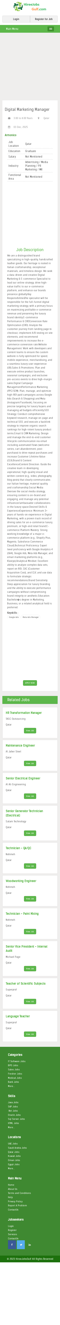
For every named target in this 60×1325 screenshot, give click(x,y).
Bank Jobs (13, 1083)
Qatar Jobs (13, 1153)
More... (11, 1087)
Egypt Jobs (14, 1165)
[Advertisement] (30, 68)
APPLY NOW (30, 683)
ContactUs (13, 1211)
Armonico (10, 135)
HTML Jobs (13, 1124)
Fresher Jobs (15, 1075)
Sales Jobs (14, 1071)
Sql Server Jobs (16, 1120)
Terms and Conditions (19, 1194)
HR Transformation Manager (24, 713)
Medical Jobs (15, 1079)
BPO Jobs (13, 1066)
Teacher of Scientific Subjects (25, 985)
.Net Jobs (13, 1112)
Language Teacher (18, 1017)
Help (10, 1198)
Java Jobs (13, 1103)
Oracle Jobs (14, 1116)
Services (12, 1235)
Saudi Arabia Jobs (17, 1149)
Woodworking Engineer (21, 881)
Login (11, 1227)
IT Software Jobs (16, 1062)
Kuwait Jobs (14, 1157)
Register (12, 1231)
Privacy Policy (15, 1202)
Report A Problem (17, 1206)
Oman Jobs (14, 1161)
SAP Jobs (13, 1108)
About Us (12, 1190)
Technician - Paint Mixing (22, 915)
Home (11, 1186)
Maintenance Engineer (20, 746)
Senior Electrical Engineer (23, 779)
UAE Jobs (13, 1145)
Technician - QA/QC (18, 849)
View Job (30, 731)
